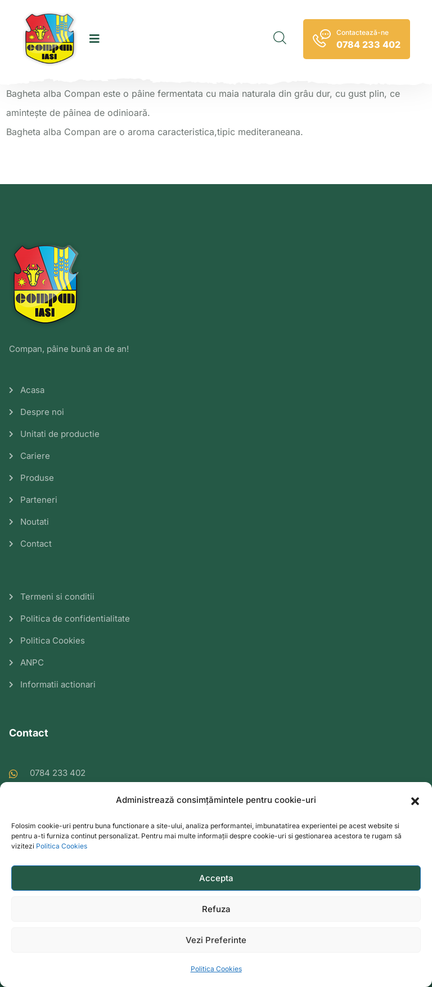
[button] (415, 800)
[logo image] (50, 39)
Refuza (216, 909)
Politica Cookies (61, 846)
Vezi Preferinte (216, 940)
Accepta (216, 878)
